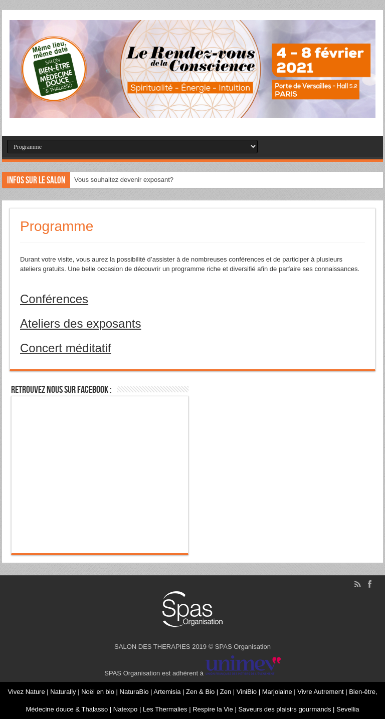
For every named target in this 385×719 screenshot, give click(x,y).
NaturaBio (135, 691)
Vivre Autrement (321, 691)
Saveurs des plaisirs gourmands (284, 709)
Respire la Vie (212, 709)
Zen (226, 691)
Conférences (54, 299)
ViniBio (248, 691)
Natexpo (126, 709)
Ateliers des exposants (80, 323)
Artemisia (167, 691)
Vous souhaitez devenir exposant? (123, 179)
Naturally (64, 691)
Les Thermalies (165, 709)
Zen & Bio (201, 691)
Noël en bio (98, 691)
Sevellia (347, 709)
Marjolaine (278, 691)
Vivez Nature (27, 691)
